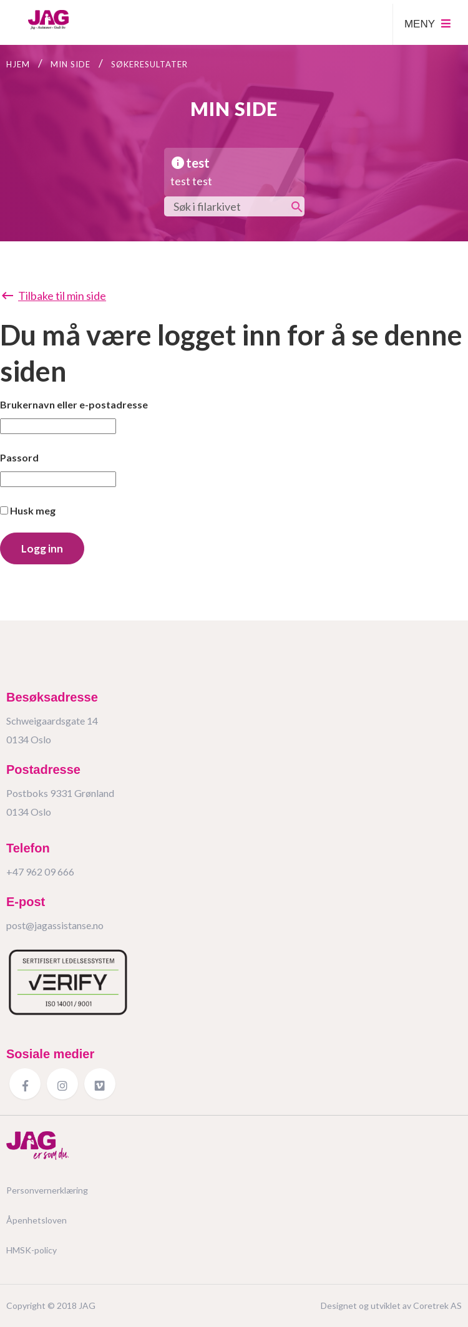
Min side (70, 64)
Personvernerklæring (47, 1190)
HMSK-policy (31, 1250)
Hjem (18, 64)
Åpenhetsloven (36, 1220)
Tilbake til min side (53, 295)
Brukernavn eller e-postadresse (74, 404)
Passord (19, 457)
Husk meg (28, 510)
